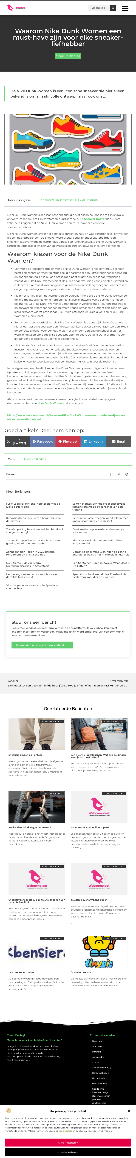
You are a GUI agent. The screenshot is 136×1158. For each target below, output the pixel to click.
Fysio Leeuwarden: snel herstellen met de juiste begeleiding (33, 505)
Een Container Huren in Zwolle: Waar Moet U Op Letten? (101, 564)
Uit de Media (98, 1078)
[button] (129, 1111)
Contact (96, 1062)
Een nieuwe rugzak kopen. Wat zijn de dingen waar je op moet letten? (98, 756)
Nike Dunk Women (51, 403)
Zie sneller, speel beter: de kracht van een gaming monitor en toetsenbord (33, 542)
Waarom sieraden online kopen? (90, 827)
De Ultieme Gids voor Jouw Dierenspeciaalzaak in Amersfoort (27, 564)
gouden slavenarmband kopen (89, 899)
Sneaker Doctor (95, 219)
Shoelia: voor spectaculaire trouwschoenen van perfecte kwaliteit (36, 900)
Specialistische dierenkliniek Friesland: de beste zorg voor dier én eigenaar (99, 576)
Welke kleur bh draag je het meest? (29, 827)
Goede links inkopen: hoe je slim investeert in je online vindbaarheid (101, 1095)
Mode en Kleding (68, 56)
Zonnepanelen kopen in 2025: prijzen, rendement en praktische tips (30, 553)
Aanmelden (98, 1057)
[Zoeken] (113, 8)
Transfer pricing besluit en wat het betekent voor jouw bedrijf (34, 531)
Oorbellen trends (81, 972)
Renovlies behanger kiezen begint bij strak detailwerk (33, 519)
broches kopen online (21, 972)
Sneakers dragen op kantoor (25, 754)
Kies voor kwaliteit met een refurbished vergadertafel (97, 542)
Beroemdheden (100, 1073)
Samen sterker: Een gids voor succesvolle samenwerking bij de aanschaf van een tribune (98, 506)
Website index (99, 1083)
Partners (96, 1051)
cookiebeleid (65, 1131)
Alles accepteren (68, 1142)
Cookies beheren (68, 1152)
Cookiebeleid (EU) (101, 1067)
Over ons (97, 1041)
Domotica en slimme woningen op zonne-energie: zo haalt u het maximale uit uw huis (100, 553)
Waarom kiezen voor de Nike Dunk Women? (71, 199)
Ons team (97, 1046)
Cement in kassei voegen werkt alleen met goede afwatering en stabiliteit (100, 519)
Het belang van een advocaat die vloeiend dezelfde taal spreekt (33, 576)
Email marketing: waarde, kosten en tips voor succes (98, 531)
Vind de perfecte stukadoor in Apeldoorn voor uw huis (32, 587)
